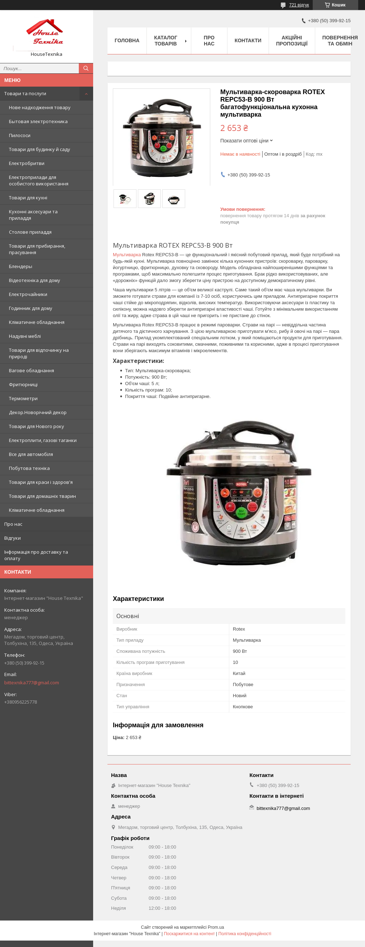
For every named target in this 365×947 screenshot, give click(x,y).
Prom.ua (216, 927)
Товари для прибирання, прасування (37, 249)
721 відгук (299, 5)
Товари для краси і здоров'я (41, 482)
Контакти (248, 40)
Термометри (23, 398)
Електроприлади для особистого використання (38, 180)
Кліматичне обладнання (36, 322)
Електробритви (26, 163)
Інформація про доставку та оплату (36, 555)
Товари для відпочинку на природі (39, 353)
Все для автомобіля (31, 454)
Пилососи (19, 135)
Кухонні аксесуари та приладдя (33, 214)
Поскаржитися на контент (189, 933)
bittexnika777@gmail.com (31, 682)
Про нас (13, 524)
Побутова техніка (29, 468)
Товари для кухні (28, 197)
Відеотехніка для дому (34, 280)
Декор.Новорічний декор (38, 412)
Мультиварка (127, 254)
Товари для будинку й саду (39, 149)
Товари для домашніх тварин (42, 496)
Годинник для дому (30, 308)
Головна (127, 40)
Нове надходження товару (40, 107)
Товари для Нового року (36, 426)
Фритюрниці (23, 384)
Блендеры (20, 266)
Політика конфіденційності (245, 933)
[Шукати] (86, 68)
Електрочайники (28, 294)
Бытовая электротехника (38, 121)
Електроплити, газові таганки (43, 440)
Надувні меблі (25, 336)
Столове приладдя (30, 232)
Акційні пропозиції (292, 41)
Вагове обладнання (31, 370)
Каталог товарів (165, 41)
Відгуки (12, 538)
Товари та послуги (25, 93)
